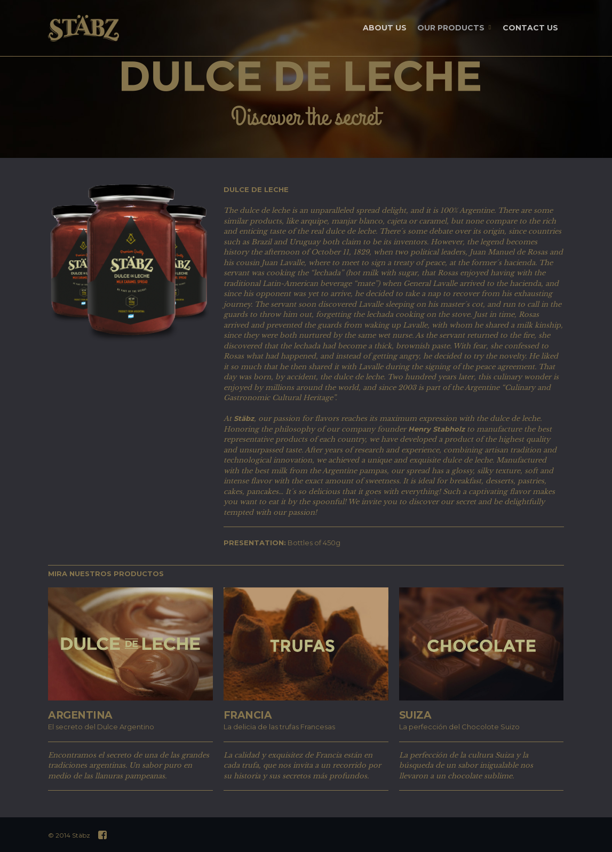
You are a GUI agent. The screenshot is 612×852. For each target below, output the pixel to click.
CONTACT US (530, 28)
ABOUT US (385, 28)
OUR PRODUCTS (455, 28)
